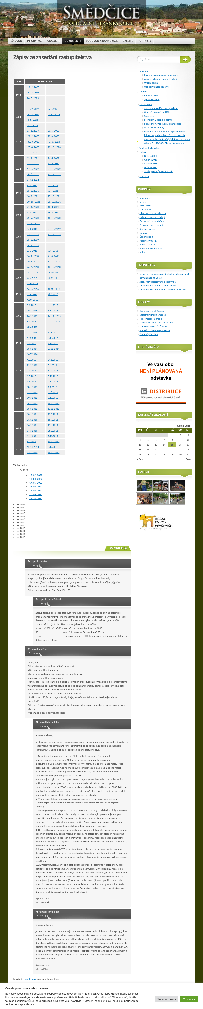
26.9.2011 (53, 430)
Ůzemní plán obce (149, 334)
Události (144, 91)
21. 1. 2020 (33, 207)
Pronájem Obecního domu (158, 119)
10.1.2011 (32, 414)
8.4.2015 (31, 321)
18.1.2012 (32, 387)
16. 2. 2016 (33, 288)
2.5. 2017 (32, 277)
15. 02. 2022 (35, 475)
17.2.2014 (32, 337)
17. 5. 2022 (33, 168)
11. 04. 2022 (35, 478)
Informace (145, 71)
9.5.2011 (31, 441)
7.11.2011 (53, 436)
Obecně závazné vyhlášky (157, 112)
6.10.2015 (53, 310)
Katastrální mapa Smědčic (153, 314)
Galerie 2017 (150, 167)
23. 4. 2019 (33, 234)
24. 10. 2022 (54, 168)
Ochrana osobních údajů (152, 217)
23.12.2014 (53, 348)
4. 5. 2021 (53, 185)
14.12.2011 (53, 441)
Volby (142, 252)
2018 (22, 513)
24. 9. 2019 (33, 245)
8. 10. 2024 (54, 114)
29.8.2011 (53, 425)
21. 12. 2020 (33, 223)
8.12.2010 (53, 446)
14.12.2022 (33, 179)
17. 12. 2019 (54, 234)
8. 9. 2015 (53, 305)
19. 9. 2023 (54, 141)
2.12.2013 (53, 381)
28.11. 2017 (54, 277)
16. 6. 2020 (53, 212)
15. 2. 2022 (33, 158)
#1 (29, 561)
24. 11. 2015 (54, 316)
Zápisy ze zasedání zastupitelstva (161, 108)
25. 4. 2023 (33, 147)
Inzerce (143, 201)
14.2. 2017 (32, 272)
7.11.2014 (53, 343)
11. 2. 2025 (33, 87)
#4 (37, 722)
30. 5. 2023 (53, 130)
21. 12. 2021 (54, 201)
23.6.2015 (32, 326)
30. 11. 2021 (33, 201)
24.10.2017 (53, 272)
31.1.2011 (32, 419)
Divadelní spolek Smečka (152, 310)
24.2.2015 (32, 316)
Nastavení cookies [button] (166, 999)
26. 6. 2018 (33, 266)
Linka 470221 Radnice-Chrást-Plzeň (158, 285)
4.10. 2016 (32, 299)
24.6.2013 (53, 359)
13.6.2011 (53, 414)
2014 (22, 525)
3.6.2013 (31, 381)
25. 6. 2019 (33, 239)
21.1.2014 (32, 332)
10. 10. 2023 (54, 147)
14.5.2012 (32, 403)
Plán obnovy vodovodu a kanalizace (162, 123)
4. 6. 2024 (32, 119)
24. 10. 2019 (54, 228)
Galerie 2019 (150, 159)
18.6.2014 (32, 348)
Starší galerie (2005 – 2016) (158, 171)
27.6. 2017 (32, 283)
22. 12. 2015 (54, 321)
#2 (37, 599)
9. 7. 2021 (53, 190)
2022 (25, 470)
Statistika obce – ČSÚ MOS (153, 326)
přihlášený (30, 978)
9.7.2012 (52, 387)
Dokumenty (146, 104)
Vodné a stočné (148, 244)
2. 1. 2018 (32, 250)
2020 (22, 507)
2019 (22, 510)
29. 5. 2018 (33, 261)
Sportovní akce (152, 99)
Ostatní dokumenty (154, 127)
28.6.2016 (53, 294)
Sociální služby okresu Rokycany (156, 322)
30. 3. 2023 (33, 141)
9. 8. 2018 (53, 250)
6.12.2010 (32, 452)
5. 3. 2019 (32, 228)
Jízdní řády (145, 205)
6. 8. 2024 (53, 108)
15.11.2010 (33, 446)
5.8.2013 (52, 365)
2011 (22, 534)
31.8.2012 (53, 392)
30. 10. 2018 (54, 261)
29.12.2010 (53, 452)
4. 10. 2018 (53, 256)
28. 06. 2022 (35, 486)
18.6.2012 (32, 408)
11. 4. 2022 (33, 163)
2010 (22, 537)
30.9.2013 (53, 370)
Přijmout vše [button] (189, 999)
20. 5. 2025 (33, 92)
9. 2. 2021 (32, 185)
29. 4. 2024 (33, 114)
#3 (29, 649)
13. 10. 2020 (54, 217)
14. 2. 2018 (33, 256)
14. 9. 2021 (33, 196)
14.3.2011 (32, 430)
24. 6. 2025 (33, 98)
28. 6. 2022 (33, 174)
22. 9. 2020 (33, 217)
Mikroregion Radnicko (151, 318)
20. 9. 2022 (53, 163)
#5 (37, 911)
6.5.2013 (31, 376)
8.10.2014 (53, 337)
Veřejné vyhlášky (148, 240)
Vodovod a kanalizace (151, 148)
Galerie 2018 (150, 163)
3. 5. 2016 (32, 294)
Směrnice (149, 116)
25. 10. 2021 (54, 196)
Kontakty (144, 176)
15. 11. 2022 (54, 174)
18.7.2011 (53, 419)
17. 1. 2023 (33, 130)
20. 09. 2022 (35, 494)
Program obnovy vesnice (152, 225)
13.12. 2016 (54, 288)
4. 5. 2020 (32, 212)
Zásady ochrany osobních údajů (160, 78)
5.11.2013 (53, 376)
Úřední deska (151, 82)
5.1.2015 (31, 305)
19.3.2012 (32, 397)
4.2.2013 (31, 359)
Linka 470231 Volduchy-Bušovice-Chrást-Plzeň (163, 289)
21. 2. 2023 (33, 136)
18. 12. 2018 (54, 266)
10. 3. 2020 (53, 207)
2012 (22, 531)
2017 (22, 516)
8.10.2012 (53, 397)
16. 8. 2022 (53, 158)
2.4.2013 (31, 370)
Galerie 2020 (150, 155)
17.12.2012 (53, 408)
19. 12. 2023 (34, 152)
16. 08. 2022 (35, 490)
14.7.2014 (32, 354)
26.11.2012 (53, 403)
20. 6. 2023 (53, 136)
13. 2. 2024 (33, 108)
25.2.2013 (32, 365)
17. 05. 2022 (35, 482)
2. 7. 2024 (32, 125)
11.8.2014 (53, 332)
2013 (22, 528)
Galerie (143, 151)
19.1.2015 (32, 310)
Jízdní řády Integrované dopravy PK (158, 281)
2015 (22, 522)
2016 (22, 519)
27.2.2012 (32, 392)
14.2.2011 (32, 425)
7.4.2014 (31, 343)
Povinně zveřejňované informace (161, 74)
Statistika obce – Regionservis (155, 330)
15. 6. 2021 (33, 190)
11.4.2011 (32, 436)
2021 (22, 504)
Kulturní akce (151, 95)
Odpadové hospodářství (156, 86)
